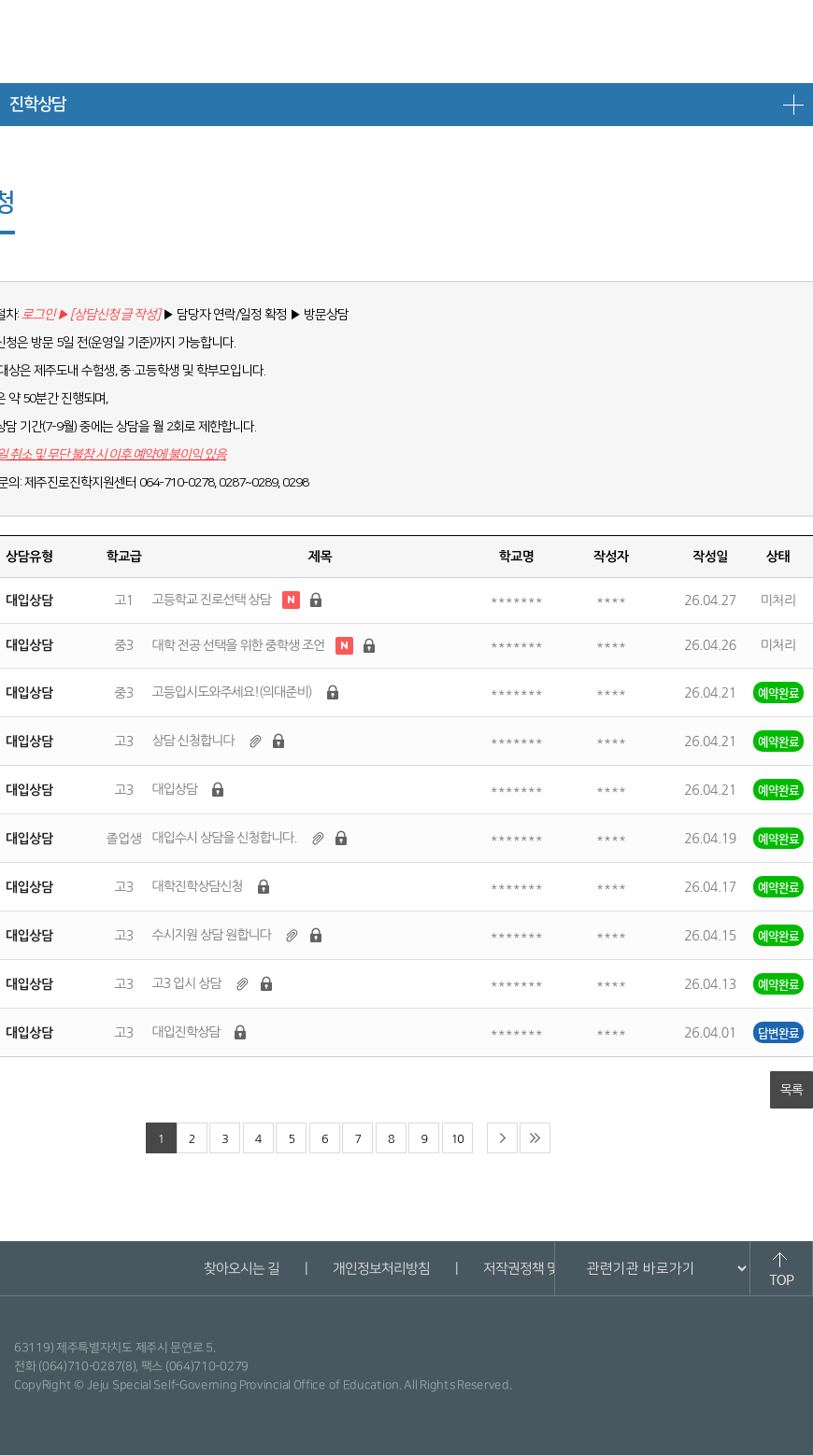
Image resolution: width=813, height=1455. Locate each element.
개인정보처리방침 (380, 1269)
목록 (791, 1089)
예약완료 (778, 692)
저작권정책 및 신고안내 (545, 1269)
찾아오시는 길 (240, 1269)
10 (457, 1139)
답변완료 (778, 1032)
